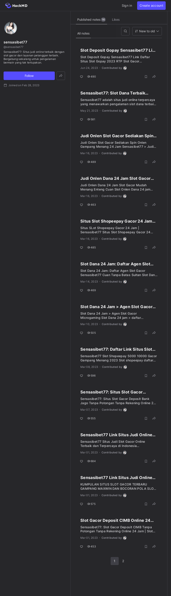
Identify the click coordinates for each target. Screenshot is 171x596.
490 (91, 76)
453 (91, 546)
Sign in (127, 5)
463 (91, 204)
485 (91, 247)
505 (91, 332)
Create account (151, 5)
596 (91, 375)
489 (91, 162)
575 (91, 504)
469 (91, 290)
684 (91, 461)
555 (91, 418)
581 (91, 119)
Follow (29, 76)
